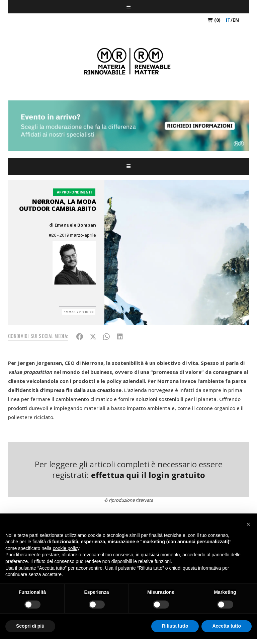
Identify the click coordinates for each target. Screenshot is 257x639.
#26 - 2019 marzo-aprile (72, 235)
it (228, 20)
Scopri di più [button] (30, 626)
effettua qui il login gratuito (148, 474)
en (236, 20)
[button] (248, 524)
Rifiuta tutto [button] (175, 626)
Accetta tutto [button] (226, 626)
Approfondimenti (74, 192)
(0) (214, 20)
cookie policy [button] (66, 548)
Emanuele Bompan (75, 225)
